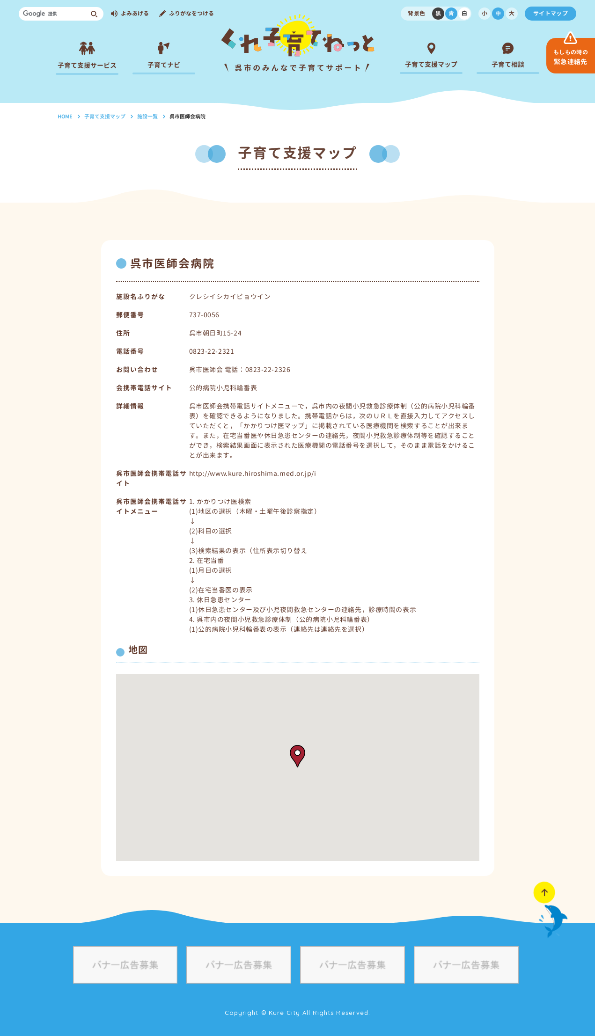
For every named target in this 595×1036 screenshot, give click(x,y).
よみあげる (135, 13)
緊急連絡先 (570, 57)
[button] (297, 756)
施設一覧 (147, 116)
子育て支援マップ (104, 116)
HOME (65, 116)
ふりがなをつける (191, 13)
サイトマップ (550, 13)
